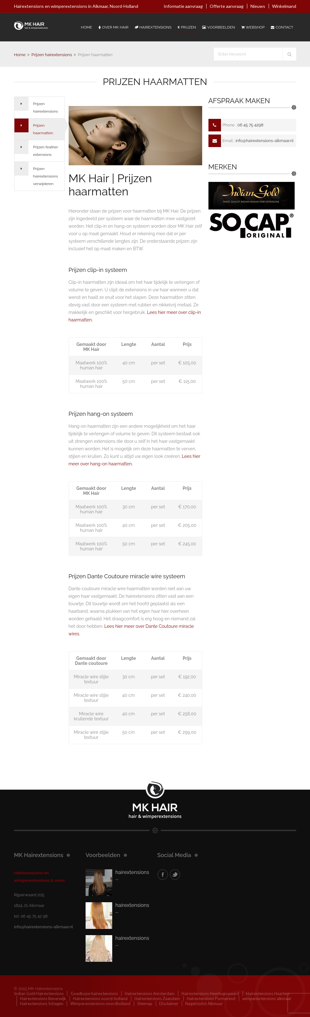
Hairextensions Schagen (41, 1003)
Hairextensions (153, 27)
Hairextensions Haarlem (268, 993)
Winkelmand (284, 6)
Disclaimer (168, 1003)
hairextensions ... (132, 875)
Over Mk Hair (113, 27)
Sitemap (144, 1003)
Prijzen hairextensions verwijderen (45, 176)
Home (86, 27)
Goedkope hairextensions (94, 993)
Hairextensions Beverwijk (43, 998)
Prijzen (187, 27)
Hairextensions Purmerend (211, 998)
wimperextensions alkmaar (267, 998)
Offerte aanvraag (227, 6)
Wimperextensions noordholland (100, 1003)
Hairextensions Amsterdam (150, 993)
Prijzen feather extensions (45, 151)
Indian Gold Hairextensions (39, 993)
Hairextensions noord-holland (100, 998)
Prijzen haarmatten (43, 129)
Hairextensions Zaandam (157, 998)
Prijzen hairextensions (51, 54)
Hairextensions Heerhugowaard (210, 993)
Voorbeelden (218, 27)
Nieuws (257, 6)
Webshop (253, 27)
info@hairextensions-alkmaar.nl (264, 140)
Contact (282, 27)
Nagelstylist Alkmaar (204, 1003)
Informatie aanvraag (183, 6)
